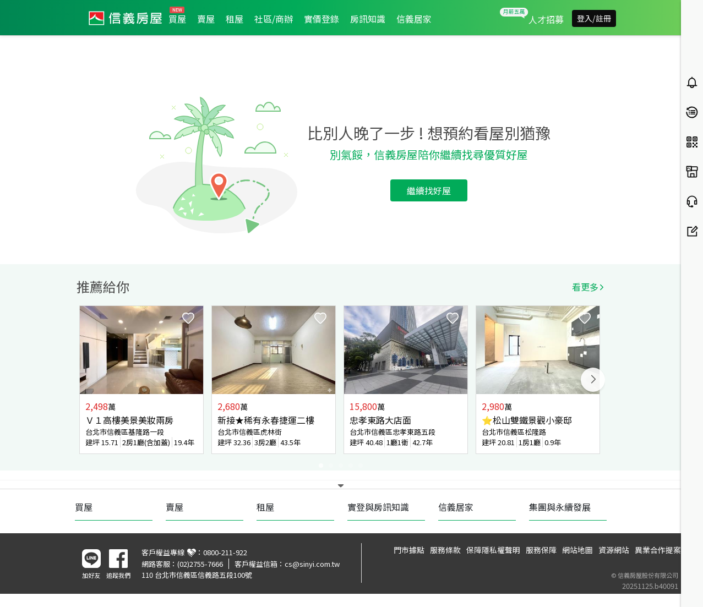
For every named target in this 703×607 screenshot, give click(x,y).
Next (593, 380)
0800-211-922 (225, 552)
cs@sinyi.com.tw (312, 564)
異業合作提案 (658, 549)
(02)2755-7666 (200, 564)
